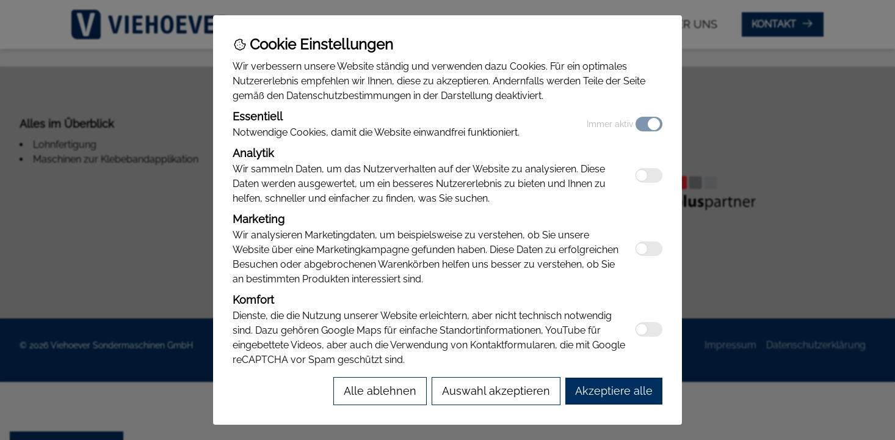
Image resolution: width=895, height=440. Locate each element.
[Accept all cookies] (613, 391)
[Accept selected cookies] (496, 391)
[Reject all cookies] (380, 391)
